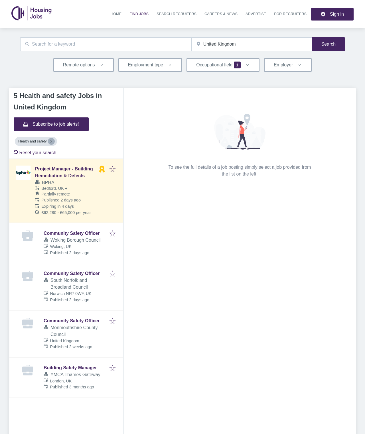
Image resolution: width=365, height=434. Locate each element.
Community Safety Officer (72, 233)
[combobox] (106, 44)
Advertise (256, 14)
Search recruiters (176, 14)
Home (116, 14)
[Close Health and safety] (51, 141)
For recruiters (290, 14)
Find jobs (139, 14)
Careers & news (221, 14)
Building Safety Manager (70, 367)
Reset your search (35, 152)
